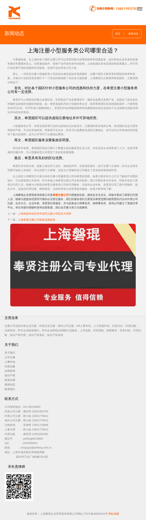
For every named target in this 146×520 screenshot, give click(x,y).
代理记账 (10, 366)
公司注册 (10, 357)
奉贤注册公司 (61, 194)
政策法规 (10, 379)
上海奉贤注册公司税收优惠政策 (36, 219)
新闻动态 (133, 33)
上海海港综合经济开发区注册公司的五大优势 (44, 213)
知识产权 (10, 375)
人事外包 (10, 361)
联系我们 (10, 389)
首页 (117, 33)
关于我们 (10, 352)
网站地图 (114, 513)
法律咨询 (10, 370)
